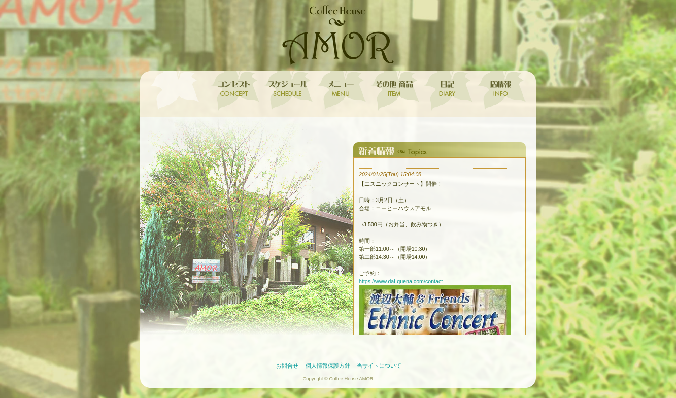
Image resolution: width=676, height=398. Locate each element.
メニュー (339, 91)
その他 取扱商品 (392, 91)
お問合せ (287, 365)
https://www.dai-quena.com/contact (401, 281)
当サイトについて (379, 365)
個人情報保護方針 (328, 365)
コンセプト (232, 91)
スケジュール (286, 91)
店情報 (499, 91)
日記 (445, 91)
